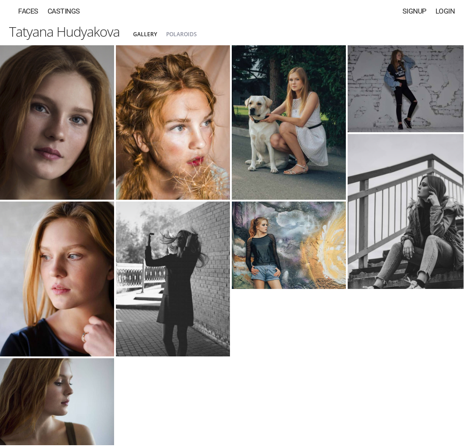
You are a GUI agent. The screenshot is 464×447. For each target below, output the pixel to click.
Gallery (145, 34)
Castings (64, 11)
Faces (28, 11)
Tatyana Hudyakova (64, 31)
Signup (414, 11)
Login (445, 11)
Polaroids (181, 34)
